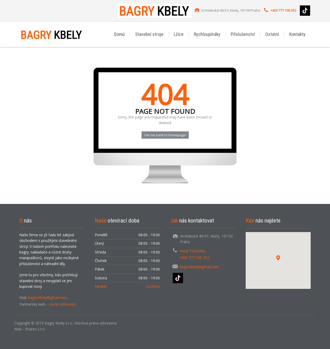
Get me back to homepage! (165, 135)
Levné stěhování (62, 304)
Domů (119, 34)
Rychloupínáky (207, 34)
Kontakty (297, 34)
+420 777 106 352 (283, 10)
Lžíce (179, 34)
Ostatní (272, 34)
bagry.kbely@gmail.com (47, 297)
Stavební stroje (149, 34)
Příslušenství (243, 34)
